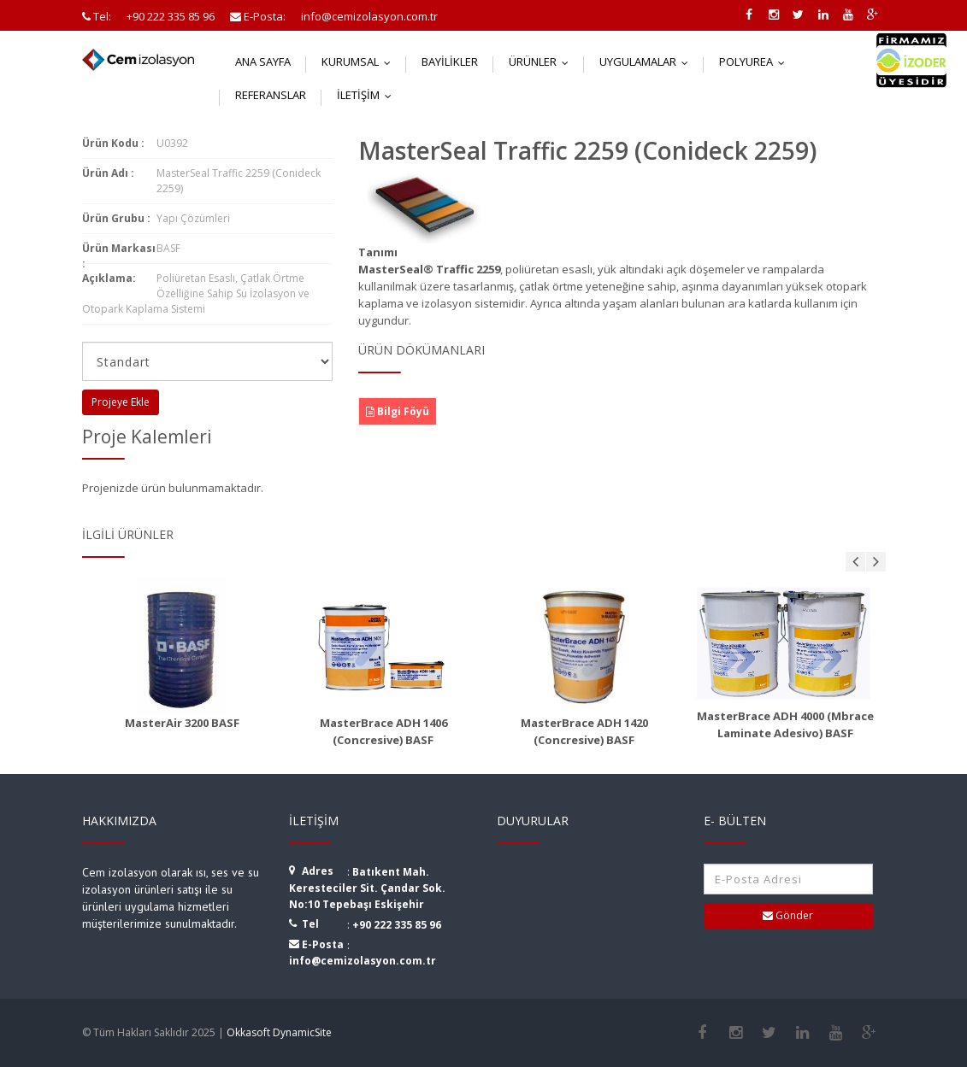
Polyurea (756, 61)
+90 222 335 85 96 (396, 925)
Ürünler (542, 61)
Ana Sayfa (263, 61)
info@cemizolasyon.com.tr (362, 960)
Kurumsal (359, 61)
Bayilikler (450, 61)
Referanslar (270, 95)
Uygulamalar (647, 61)
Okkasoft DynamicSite (279, 1032)
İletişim (368, 95)
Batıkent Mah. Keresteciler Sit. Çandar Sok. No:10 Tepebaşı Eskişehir (367, 888)
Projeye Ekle (120, 402)
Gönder (788, 915)
